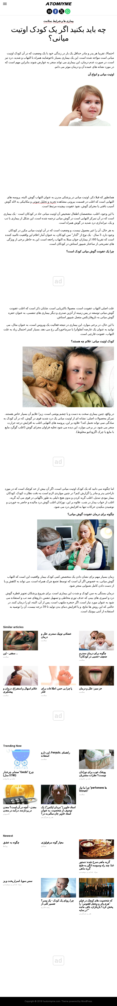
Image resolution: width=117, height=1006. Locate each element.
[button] (5, 4)
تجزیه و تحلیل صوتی (44, 201)
